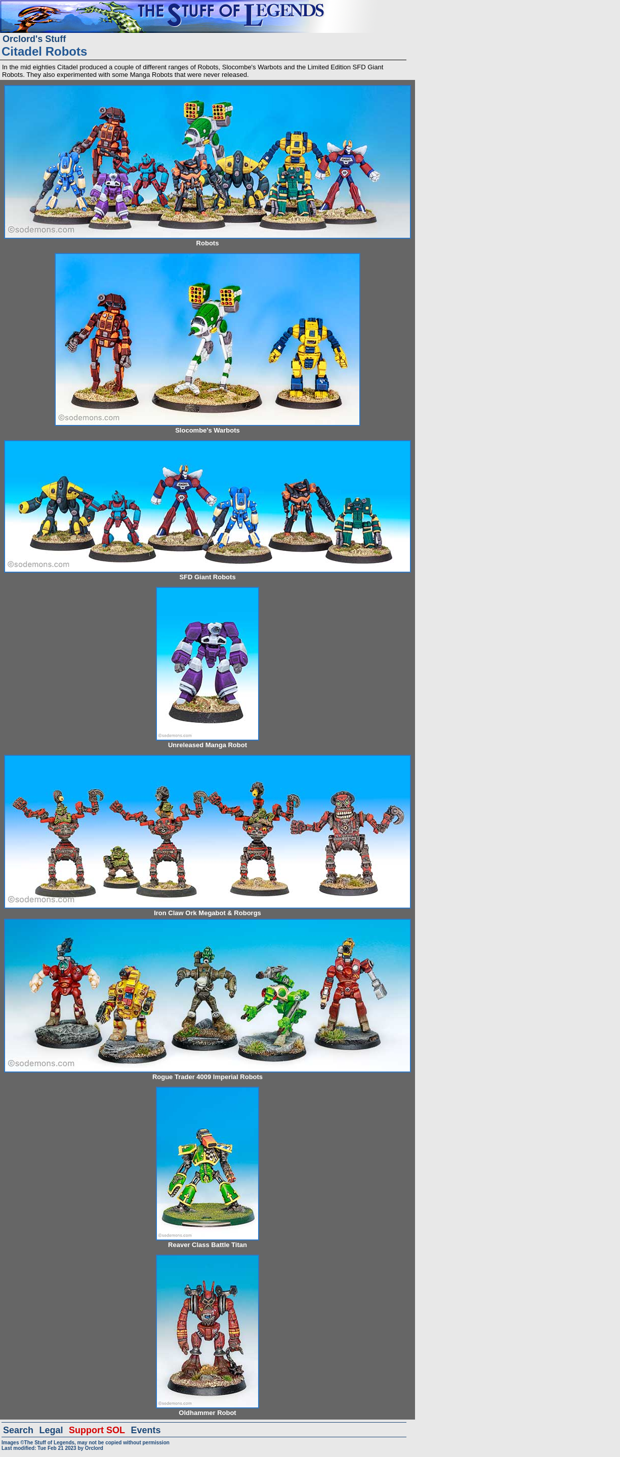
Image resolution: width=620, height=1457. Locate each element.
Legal (51, 1430)
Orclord (94, 1448)
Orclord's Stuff (34, 39)
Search (18, 1430)
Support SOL (97, 1430)
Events (145, 1430)
